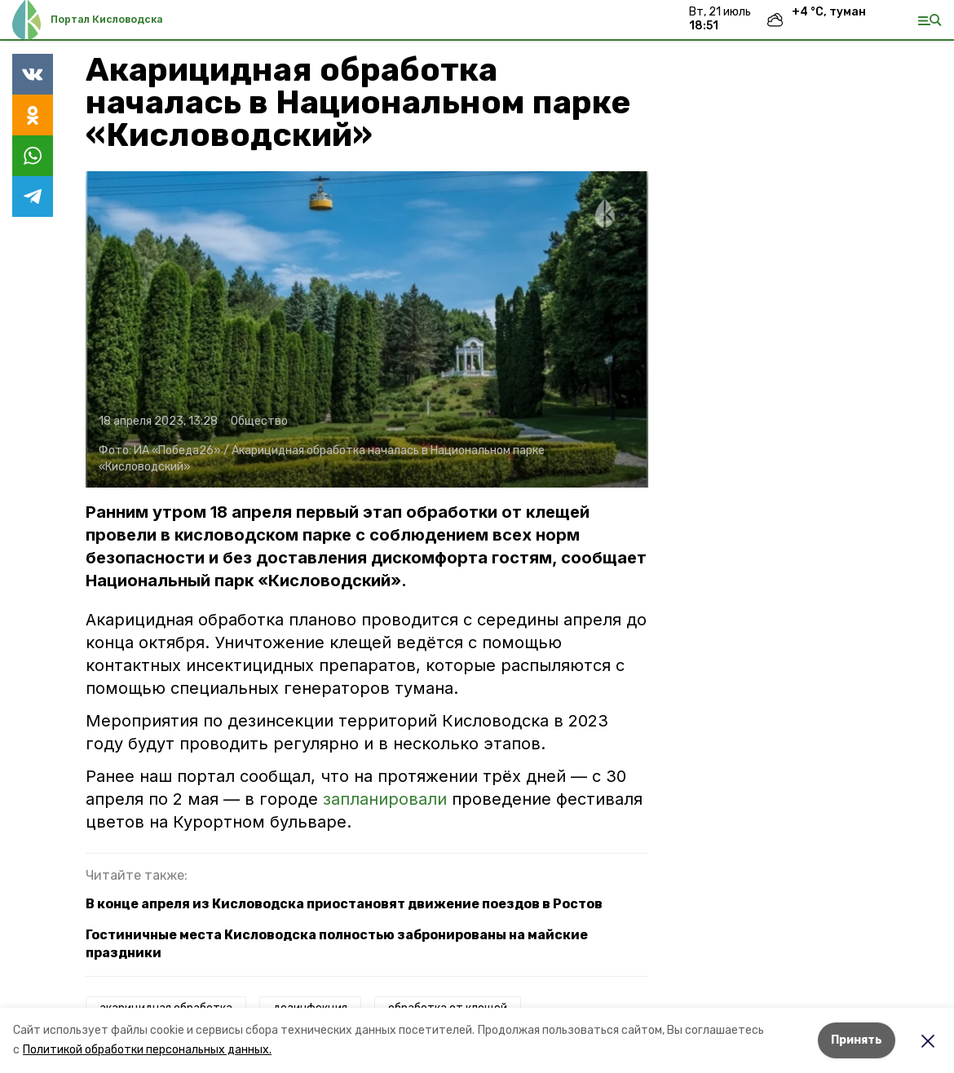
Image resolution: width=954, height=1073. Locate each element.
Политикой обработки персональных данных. (147, 1050)
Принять (856, 1040)
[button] (367, 329)
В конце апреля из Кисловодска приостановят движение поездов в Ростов (344, 904)
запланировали (385, 799)
